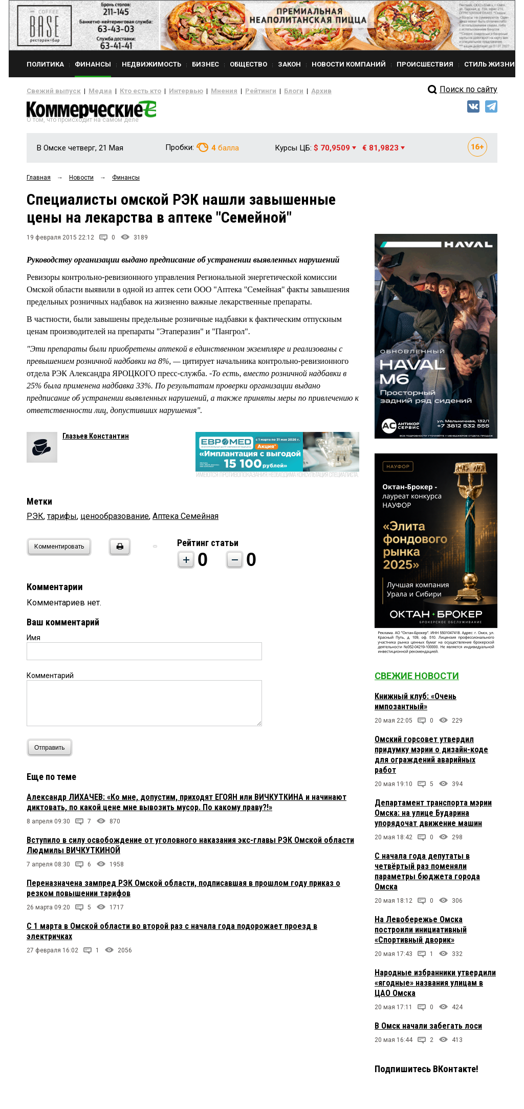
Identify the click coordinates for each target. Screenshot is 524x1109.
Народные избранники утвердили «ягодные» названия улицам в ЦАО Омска (435, 987)
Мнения (198, 91)
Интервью (165, 91)
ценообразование (114, 520)
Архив (285, 91)
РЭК (35, 520)
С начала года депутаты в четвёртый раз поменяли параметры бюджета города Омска (427, 875)
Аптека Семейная (185, 520)
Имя (33, 642)
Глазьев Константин (95, 440)
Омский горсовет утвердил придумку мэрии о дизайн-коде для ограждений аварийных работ (431, 758)
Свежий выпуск (50, 91)
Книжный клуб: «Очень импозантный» (415, 705)
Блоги (260, 91)
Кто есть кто (125, 91)
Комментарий (50, 680)
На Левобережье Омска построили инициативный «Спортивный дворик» (421, 934)
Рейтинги (230, 91)
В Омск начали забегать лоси (428, 1030)
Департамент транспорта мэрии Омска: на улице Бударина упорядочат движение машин (433, 817)
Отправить (52, 751)
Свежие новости (417, 680)
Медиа (90, 91)
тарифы (62, 520)
